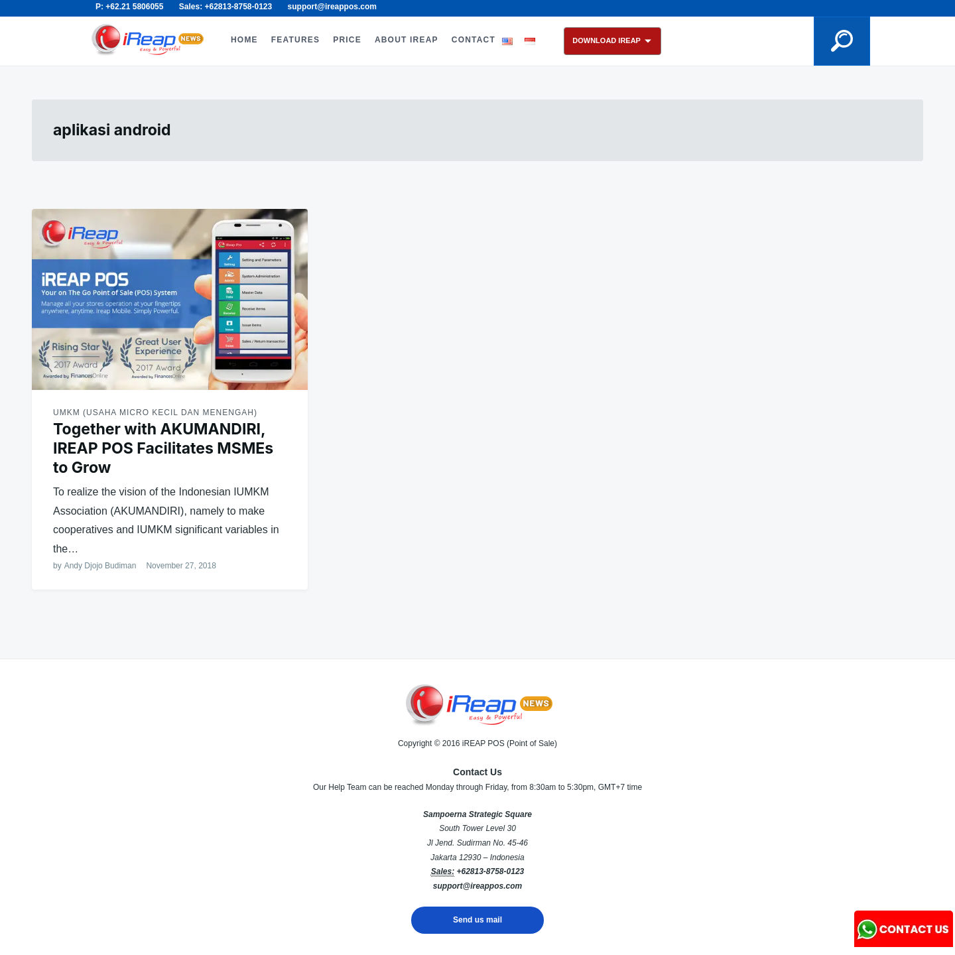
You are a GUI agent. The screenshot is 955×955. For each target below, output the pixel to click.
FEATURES (295, 39)
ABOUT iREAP (406, 39)
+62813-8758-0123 (490, 871)
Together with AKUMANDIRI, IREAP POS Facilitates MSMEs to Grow (163, 448)
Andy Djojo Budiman (100, 565)
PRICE (347, 39)
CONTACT (473, 39)
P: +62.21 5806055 (129, 6)
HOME (244, 39)
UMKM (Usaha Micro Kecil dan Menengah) (155, 412)
